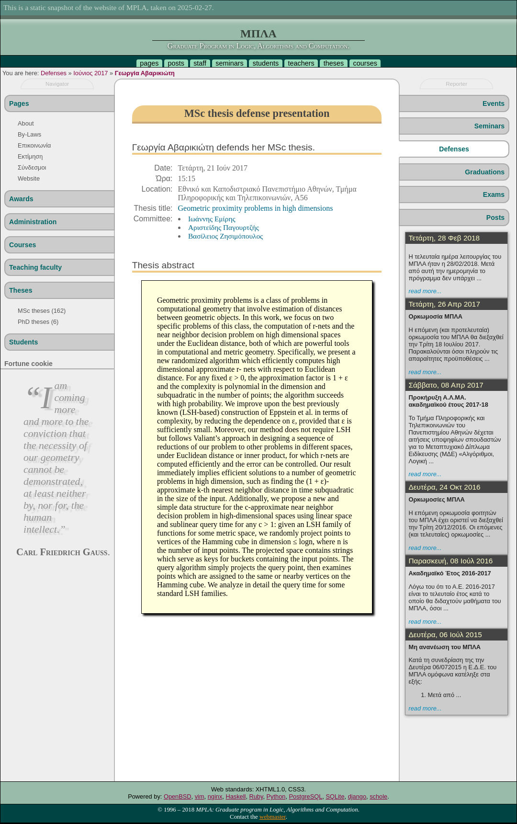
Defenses (54, 73)
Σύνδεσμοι (32, 167)
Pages (19, 103)
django (357, 796)
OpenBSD (177, 796)
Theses (21, 290)
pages (149, 63)
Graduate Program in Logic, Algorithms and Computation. (258, 46)
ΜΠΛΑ (258, 33)
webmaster (272, 816)
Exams (494, 194)
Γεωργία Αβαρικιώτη (145, 73)
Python (276, 796)
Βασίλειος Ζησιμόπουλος (225, 236)
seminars (229, 63)
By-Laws (29, 134)
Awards (21, 199)
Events (494, 103)
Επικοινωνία (34, 145)
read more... (424, 291)
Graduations (485, 172)
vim (199, 796)
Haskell (235, 796)
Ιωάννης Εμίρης (212, 219)
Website (29, 178)
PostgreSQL (306, 796)
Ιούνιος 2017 (90, 73)
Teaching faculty (35, 267)
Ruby (256, 796)
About (26, 123)
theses (334, 63)
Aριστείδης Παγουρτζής (223, 227)
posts (176, 63)
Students (23, 342)
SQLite (335, 796)
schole (378, 796)
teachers (301, 63)
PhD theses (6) (38, 321)
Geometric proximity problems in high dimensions (255, 208)
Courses (22, 245)
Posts (495, 217)
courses (365, 63)
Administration (32, 222)
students (266, 63)
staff (199, 63)
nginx (215, 796)
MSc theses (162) (42, 310)
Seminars (489, 126)
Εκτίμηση (30, 156)
